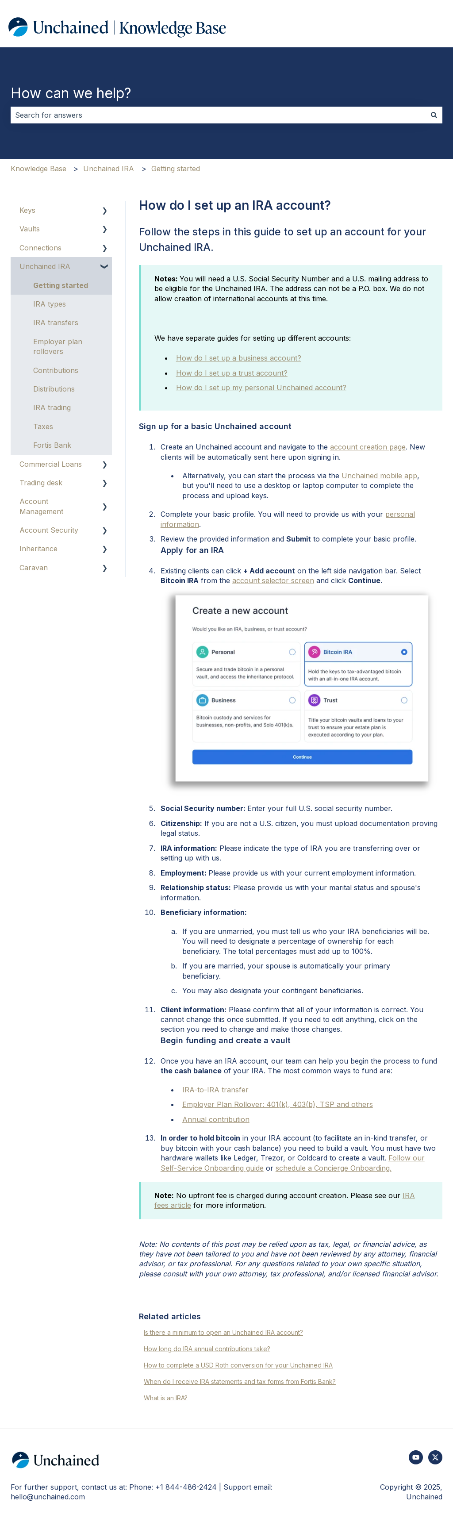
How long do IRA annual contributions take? (207, 1348)
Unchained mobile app (379, 475)
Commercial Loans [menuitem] (50, 464)
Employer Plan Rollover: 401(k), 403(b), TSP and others (277, 1104)
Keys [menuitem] (27, 210)
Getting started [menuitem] (60, 285)
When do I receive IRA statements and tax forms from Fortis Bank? (240, 1381)
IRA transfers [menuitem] (55, 322)
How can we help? (71, 93)
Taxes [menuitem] (43, 426)
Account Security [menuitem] (48, 530)
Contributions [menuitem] (55, 370)
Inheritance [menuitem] (38, 548)
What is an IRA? (166, 1398)
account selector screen (273, 580)
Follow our (406, 1157)
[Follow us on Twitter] (435, 1457)
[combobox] (218, 115)
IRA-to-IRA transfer (215, 1089)
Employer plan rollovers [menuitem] (57, 346)
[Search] (434, 115)
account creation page (368, 446)
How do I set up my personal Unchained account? (261, 387)
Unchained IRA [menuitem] (44, 266)
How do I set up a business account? (238, 357)
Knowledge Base (38, 168)
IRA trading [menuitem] (52, 407)
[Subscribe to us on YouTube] (416, 1457)
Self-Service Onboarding (202, 1168)
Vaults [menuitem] (29, 228)
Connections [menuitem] (40, 247)
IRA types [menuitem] (49, 304)
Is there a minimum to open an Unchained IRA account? (223, 1332)
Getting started (175, 168)
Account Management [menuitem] (41, 506)
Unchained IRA (108, 168)
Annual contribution (216, 1119)
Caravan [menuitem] (33, 567)
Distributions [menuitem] (54, 388)
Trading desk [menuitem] (40, 482)
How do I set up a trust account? (232, 373)
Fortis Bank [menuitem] (52, 445)
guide (254, 1168)
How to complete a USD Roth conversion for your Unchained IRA (238, 1365)
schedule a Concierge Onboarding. (334, 1168)
